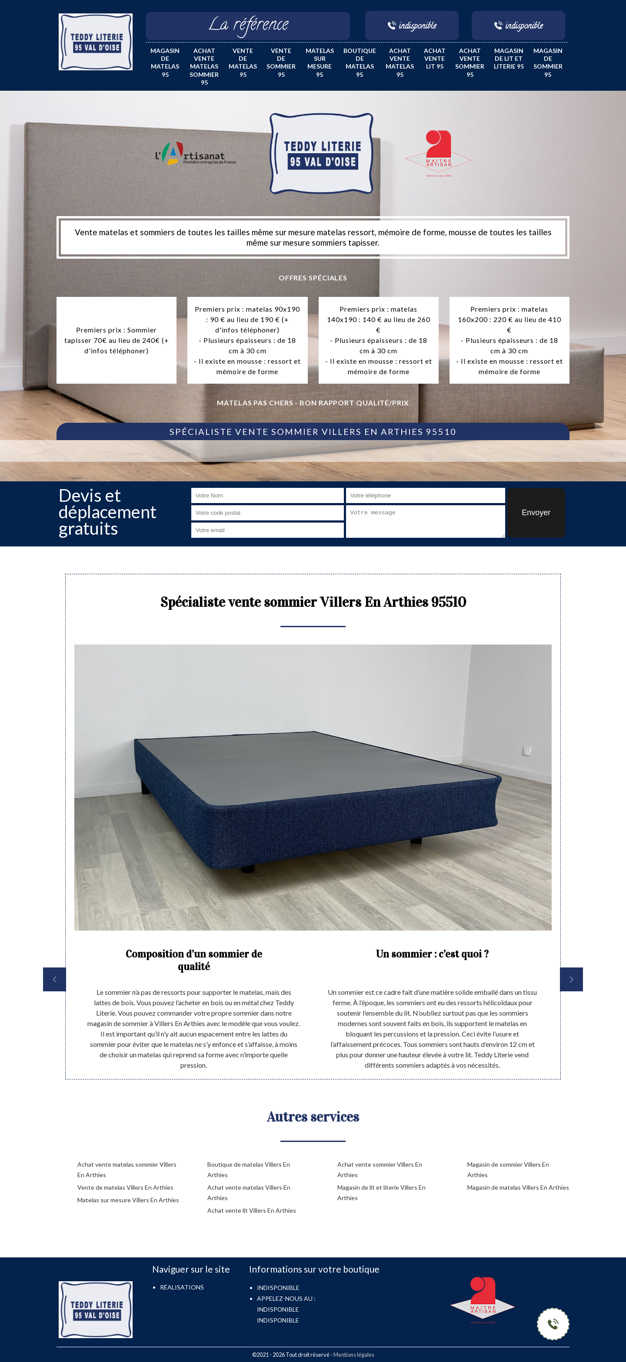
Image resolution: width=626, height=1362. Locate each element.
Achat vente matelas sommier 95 (204, 66)
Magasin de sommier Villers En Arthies (508, 1169)
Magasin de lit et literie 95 (509, 58)
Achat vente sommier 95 (469, 62)
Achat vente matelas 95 (400, 62)
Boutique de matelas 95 (359, 62)
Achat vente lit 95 (435, 58)
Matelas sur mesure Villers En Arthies (128, 1200)
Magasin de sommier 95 (548, 62)
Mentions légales (353, 1354)
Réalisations (182, 1287)
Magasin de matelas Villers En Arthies (518, 1187)
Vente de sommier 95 (281, 62)
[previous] (54, 979)
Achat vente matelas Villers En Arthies (248, 1192)
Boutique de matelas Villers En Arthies (248, 1169)
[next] (571, 979)
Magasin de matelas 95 (165, 62)
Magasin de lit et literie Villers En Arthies (381, 1192)
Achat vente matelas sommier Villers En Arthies (126, 1169)
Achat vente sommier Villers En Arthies (379, 1169)
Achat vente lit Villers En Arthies (251, 1210)
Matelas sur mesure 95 (320, 62)
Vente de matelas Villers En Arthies (125, 1187)
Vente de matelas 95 (243, 62)
